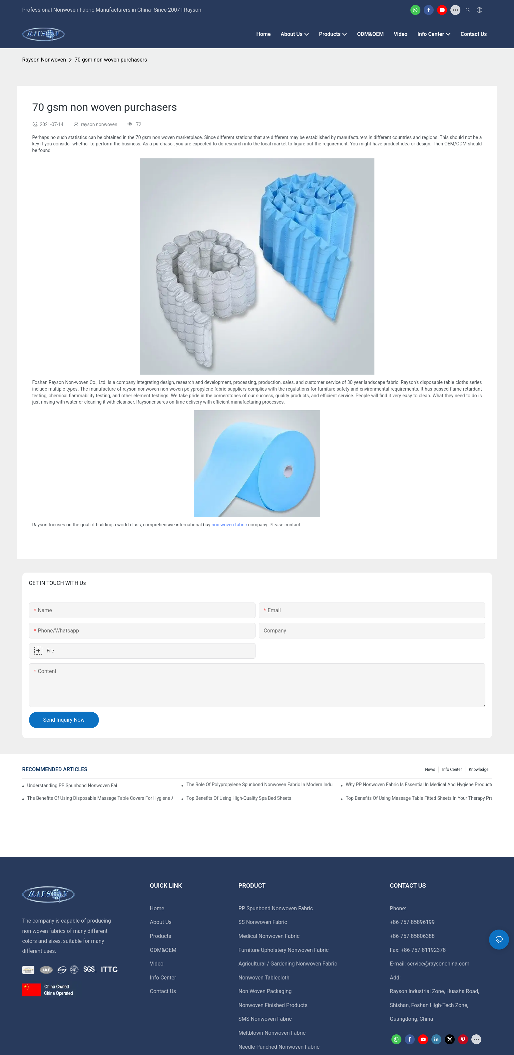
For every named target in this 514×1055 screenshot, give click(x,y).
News (430, 769)
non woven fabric (229, 524)
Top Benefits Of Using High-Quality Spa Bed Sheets (239, 798)
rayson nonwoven (44, 60)
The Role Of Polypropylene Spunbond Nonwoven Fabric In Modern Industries (260, 784)
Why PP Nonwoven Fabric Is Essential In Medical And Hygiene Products (419, 784)
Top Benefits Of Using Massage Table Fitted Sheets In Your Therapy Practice (419, 798)
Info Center (452, 769)
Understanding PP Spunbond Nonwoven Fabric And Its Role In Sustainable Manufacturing (72, 785)
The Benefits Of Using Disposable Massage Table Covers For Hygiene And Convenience (100, 798)
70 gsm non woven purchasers (111, 60)
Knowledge (478, 769)
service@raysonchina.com (438, 964)
